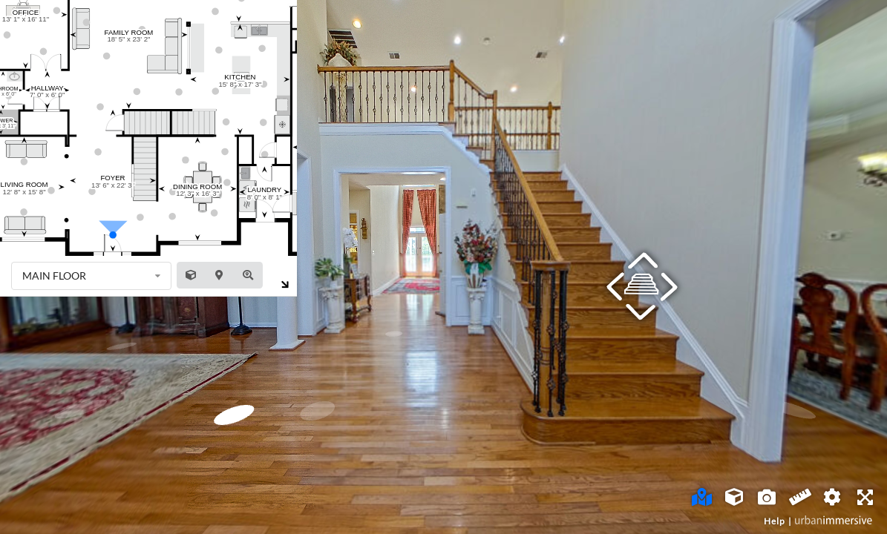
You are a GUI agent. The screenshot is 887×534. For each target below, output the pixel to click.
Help (774, 521)
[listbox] (91, 276)
